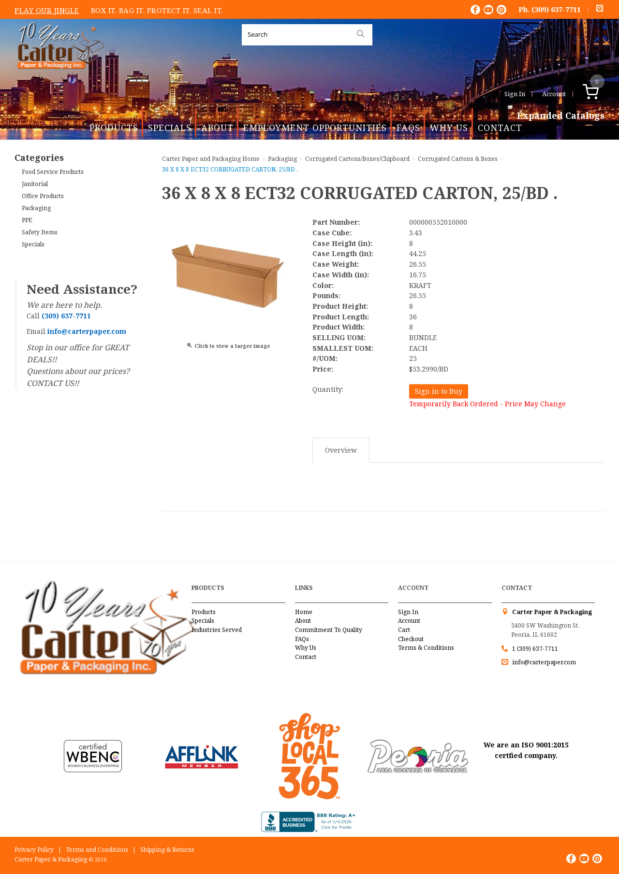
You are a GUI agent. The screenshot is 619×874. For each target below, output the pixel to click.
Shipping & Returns (167, 849)
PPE (27, 220)
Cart (404, 630)
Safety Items (40, 232)
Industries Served (217, 630)
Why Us (449, 127)
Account (554, 93)
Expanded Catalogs (560, 116)
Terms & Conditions (426, 648)
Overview (341, 450)
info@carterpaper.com (543, 662)
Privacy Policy (34, 849)
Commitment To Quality (328, 630)
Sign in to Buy (438, 391)
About (217, 127)
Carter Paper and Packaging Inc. (59, 76)
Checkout (411, 639)
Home (303, 612)
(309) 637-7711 (556, 9)
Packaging (36, 208)
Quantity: (327, 389)
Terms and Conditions (97, 849)
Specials (170, 127)
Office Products (43, 196)
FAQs (408, 127)
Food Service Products (53, 172)
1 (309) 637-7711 (535, 649)
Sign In (514, 93)
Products (113, 127)
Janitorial (35, 184)
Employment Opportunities (315, 127)
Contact (500, 127)
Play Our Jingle (47, 10)
